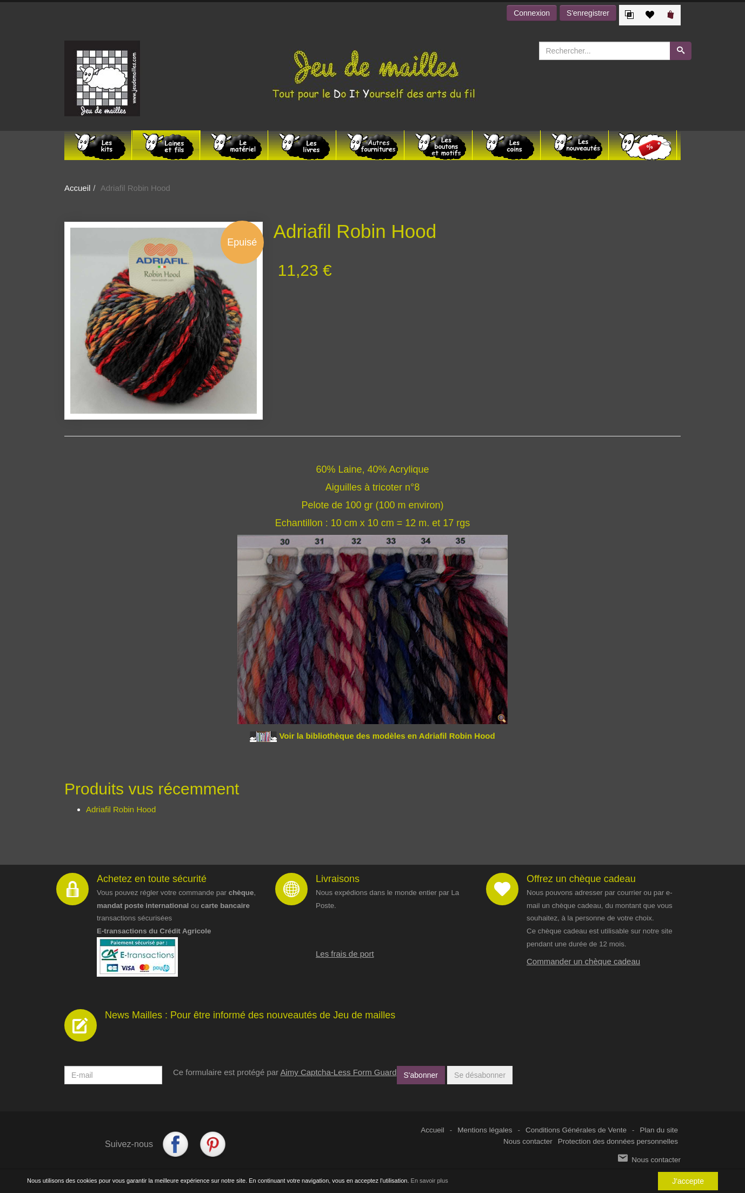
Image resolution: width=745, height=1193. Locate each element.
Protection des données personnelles (618, 1141)
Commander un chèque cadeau (583, 961)
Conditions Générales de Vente (576, 1130)
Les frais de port (345, 953)
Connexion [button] (532, 13)
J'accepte (688, 1181)
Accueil (77, 188)
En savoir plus (429, 1181)
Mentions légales (484, 1130)
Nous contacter (528, 1141)
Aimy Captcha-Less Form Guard (338, 1072)
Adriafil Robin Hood (121, 809)
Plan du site (659, 1130)
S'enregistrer (588, 13)
